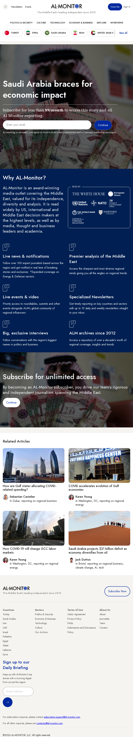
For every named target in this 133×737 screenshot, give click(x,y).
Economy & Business (81, 23)
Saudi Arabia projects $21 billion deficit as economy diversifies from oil (98, 550)
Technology (57, 23)
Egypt (5, 641)
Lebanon (7, 650)
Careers (104, 627)
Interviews (116, 23)
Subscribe (114, 6)
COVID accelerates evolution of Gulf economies (94, 488)
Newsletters (16, 7)
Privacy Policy (74, 619)
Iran (5, 623)
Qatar (6, 645)
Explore (101, 23)
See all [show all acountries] (123, 33)
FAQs (70, 623)
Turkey (6, 614)
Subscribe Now (117, 591)
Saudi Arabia (9, 619)
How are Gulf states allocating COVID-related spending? (29, 488)
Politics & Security (21, 23)
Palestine (7, 636)
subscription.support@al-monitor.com (62, 717)
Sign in (126, 6)
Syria (5, 654)
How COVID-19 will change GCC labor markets (29, 550)
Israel (5, 632)
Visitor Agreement (76, 614)
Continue (11, 402)
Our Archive (41, 632)
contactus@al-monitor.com (49, 723)
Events (28, 7)
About (102, 614)
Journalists (104, 619)
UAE (5, 627)
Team (102, 623)
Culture (41, 23)
